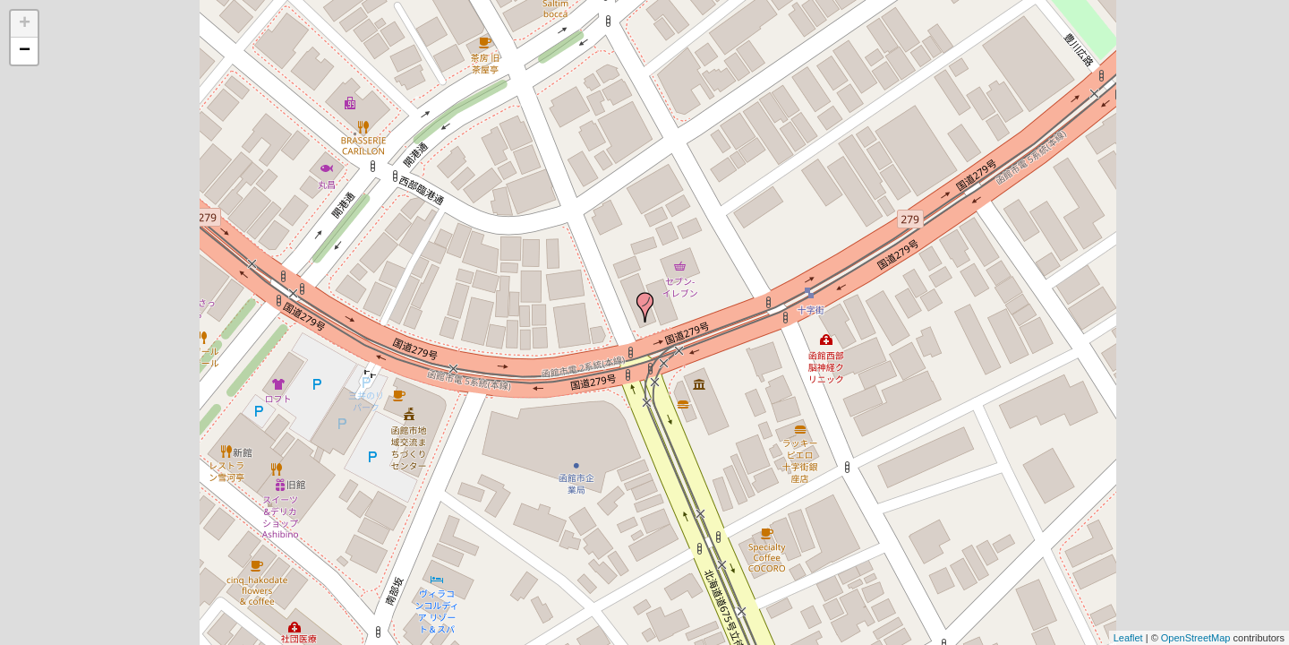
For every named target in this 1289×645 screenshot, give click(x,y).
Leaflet (1128, 637)
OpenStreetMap (1196, 637)
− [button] (24, 51)
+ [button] (24, 24)
